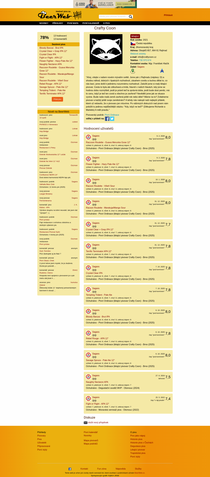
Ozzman (74, 142)
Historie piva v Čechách (141, 442)
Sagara (74, 182)
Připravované (43, 446)
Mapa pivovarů (91, 440)
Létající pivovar (137, 450)
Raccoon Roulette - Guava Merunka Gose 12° (108, 142)
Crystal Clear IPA (47, 54)
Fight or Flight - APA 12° (51, 58)
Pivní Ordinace (112, 115)
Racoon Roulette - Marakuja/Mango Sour (106, 208)
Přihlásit (168, 15)
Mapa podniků (91, 444)
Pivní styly (42, 450)
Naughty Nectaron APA (50, 64)
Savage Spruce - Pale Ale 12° (53, 87)
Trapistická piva (137, 453)
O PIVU (106, 23)
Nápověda (121, 469)
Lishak (75, 129)
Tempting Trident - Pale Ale (52, 90)
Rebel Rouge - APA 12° (50, 84)
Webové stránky (138, 54)
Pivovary (41, 436)
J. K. (76, 205)
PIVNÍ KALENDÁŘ (91, 23)
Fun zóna (101, 469)
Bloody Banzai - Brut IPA (51, 48)
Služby (138, 469)
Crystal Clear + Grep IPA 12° (53, 51)
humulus (74, 282)
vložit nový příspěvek (96, 422)
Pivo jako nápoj (137, 436)
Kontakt (84, 469)
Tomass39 (73, 115)
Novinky (88, 435)
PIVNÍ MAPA (72, 23)
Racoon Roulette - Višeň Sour (53, 80)
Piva (39, 439)
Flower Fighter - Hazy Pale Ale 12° (56, 61)
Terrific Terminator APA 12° (52, 93)
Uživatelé (41, 442)
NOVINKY (43, 23)
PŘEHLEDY (57, 23)
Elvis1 (75, 270)
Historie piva (136, 439)
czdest (75, 122)
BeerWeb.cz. (140, 473)
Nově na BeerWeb (58, 111)
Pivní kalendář (91, 432)
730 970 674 (145, 60)
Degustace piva (137, 446)
